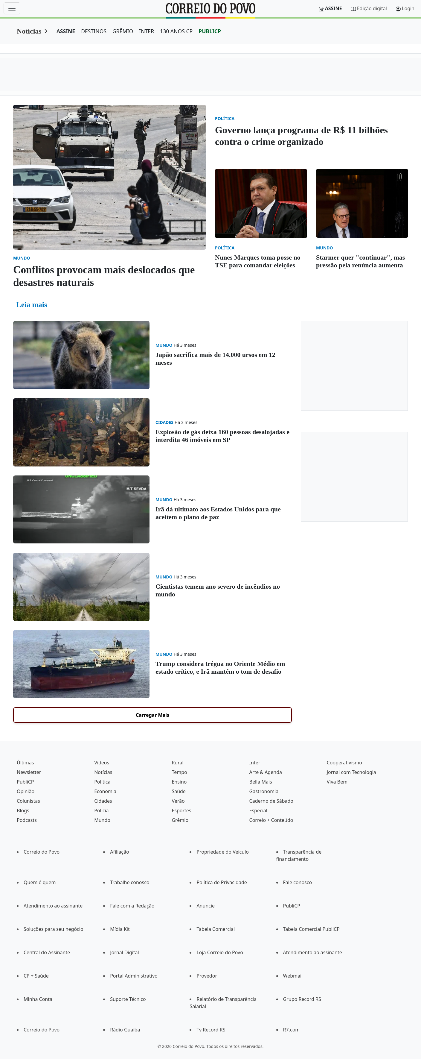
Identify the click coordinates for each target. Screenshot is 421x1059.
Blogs (23, 810)
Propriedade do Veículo (222, 852)
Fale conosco (297, 882)
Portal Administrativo (134, 975)
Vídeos (101, 762)
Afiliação (119, 852)
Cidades (103, 801)
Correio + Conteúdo (271, 820)
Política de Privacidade (221, 882)
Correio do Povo (42, 852)
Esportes (181, 810)
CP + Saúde (36, 975)
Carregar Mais (152, 715)
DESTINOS (93, 31)
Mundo (102, 820)
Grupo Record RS (302, 999)
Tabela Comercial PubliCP (311, 929)
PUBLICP (210, 31)
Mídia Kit (120, 929)
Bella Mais (260, 781)
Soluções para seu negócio (53, 929)
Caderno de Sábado (271, 801)
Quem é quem (40, 882)
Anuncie (205, 905)
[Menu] (12, 8)
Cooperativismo (344, 762)
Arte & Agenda (265, 772)
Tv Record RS (210, 1029)
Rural (177, 762)
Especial (258, 810)
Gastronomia (264, 791)
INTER (146, 31)
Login (408, 8)
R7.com (291, 1029)
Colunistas (28, 801)
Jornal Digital (124, 952)
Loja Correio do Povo (219, 952)
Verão (178, 801)
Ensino (179, 781)
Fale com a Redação (132, 905)
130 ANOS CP (176, 31)
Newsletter (29, 772)
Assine (333, 8)
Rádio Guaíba (125, 1029)
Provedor (206, 975)
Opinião (25, 791)
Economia (105, 791)
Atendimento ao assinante (53, 905)
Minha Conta (38, 999)
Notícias (29, 31)
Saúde (179, 791)
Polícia (101, 810)
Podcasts (27, 820)
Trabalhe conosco (129, 882)
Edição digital (372, 8)
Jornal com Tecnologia (351, 772)
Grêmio (180, 820)
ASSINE (66, 31)
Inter (254, 762)
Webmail (293, 975)
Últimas (25, 762)
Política (102, 781)
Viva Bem (337, 781)
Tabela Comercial (215, 929)
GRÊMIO (122, 31)
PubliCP (25, 781)
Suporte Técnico (128, 999)
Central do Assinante (47, 952)
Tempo (179, 772)
